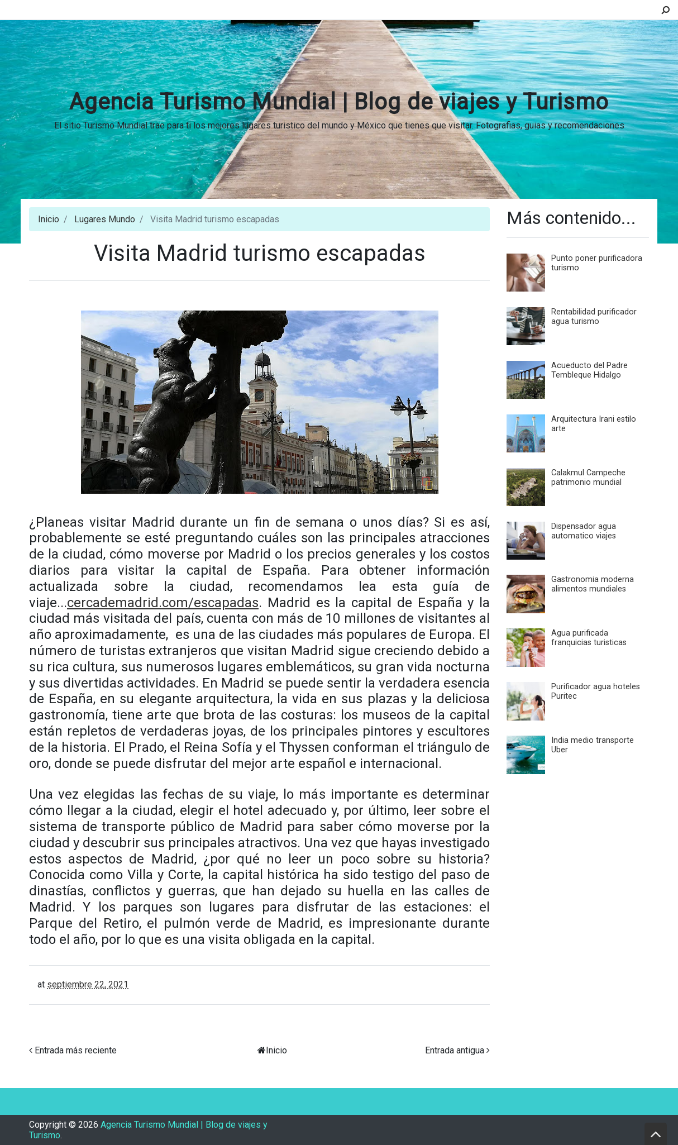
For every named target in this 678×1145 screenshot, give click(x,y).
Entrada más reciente (76, 1050)
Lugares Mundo (104, 219)
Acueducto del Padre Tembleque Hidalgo (589, 370)
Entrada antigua (454, 1050)
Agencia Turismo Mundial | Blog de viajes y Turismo (339, 102)
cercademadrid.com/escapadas (163, 602)
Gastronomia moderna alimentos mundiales (592, 584)
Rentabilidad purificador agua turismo (594, 316)
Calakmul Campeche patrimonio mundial (588, 477)
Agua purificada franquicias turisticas (589, 637)
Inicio (48, 219)
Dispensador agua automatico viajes (583, 531)
